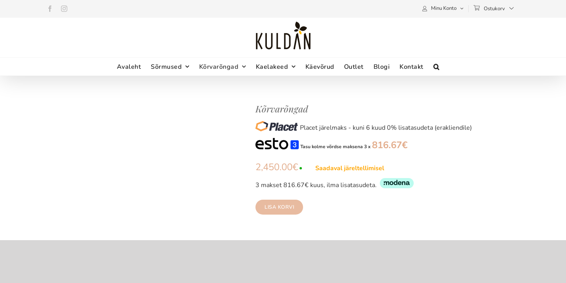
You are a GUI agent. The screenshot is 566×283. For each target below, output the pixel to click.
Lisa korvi (279, 207)
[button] (473, 66)
